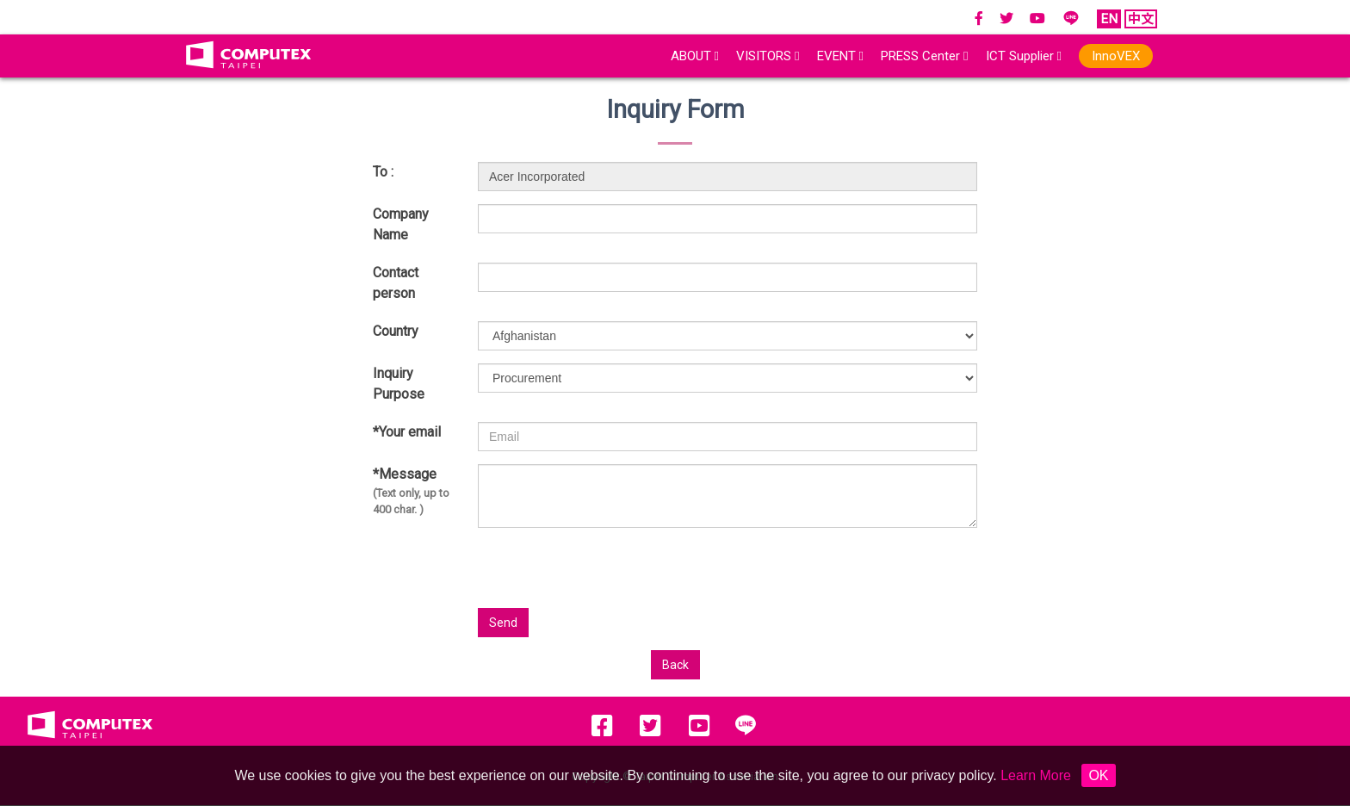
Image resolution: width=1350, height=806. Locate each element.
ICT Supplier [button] (1024, 56)
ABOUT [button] (695, 56)
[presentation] (808, 574)
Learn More (1035, 775)
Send (503, 622)
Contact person (395, 282)
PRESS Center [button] (924, 56)
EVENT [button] (840, 56)
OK (1098, 775)
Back (675, 665)
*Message (412, 492)
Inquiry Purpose (398, 383)
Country (395, 331)
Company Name (401, 224)
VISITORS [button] (767, 56)
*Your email (407, 432)
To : (383, 172)
